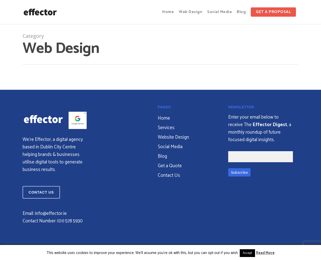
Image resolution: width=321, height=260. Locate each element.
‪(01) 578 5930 (70, 221)
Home (164, 118)
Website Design (173, 137)
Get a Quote (170, 166)
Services (166, 128)
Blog (162, 156)
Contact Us (169, 175)
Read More (265, 253)
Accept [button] (247, 253)
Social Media (170, 147)
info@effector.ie (51, 213)
